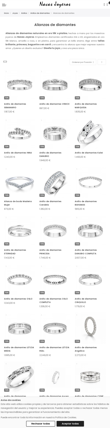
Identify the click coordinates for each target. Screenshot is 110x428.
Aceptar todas (70, 423)
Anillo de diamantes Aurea (54, 396)
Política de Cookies (65, 417)
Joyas (15, 13)
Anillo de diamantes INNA (18, 152)
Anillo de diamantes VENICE (54, 104)
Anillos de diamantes (40, 13)
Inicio (6, 13)
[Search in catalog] (104, 4)
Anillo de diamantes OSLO (18, 298)
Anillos (24, 13)
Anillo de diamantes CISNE (89, 396)
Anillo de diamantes (15, 396)
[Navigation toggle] (4, 5)
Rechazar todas (40, 423)
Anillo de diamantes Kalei (89, 152)
